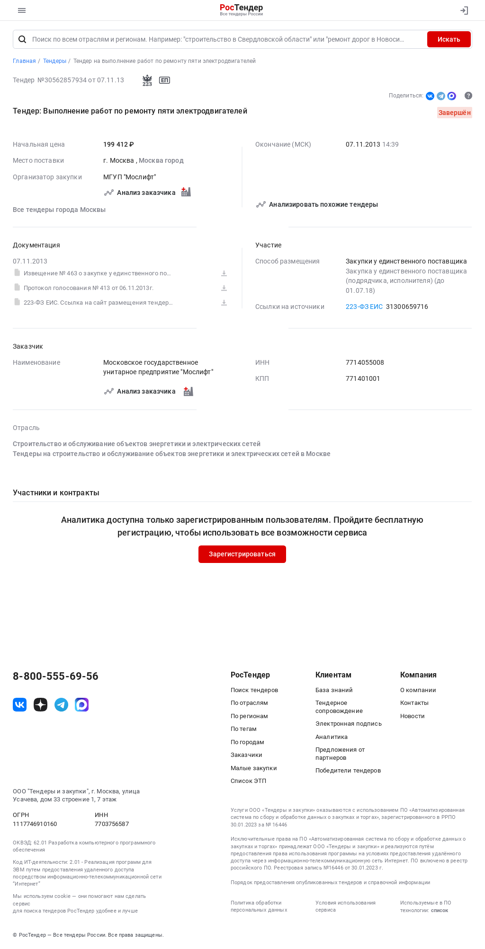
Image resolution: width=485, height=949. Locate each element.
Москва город (161, 161)
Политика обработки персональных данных (259, 906)
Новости (412, 716)
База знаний (334, 690)
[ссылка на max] (82, 705)
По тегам (244, 728)
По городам (247, 742)
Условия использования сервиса (345, 906)
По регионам (250, 716)
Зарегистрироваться (242, 554)
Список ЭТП (248, 780)
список (439, 910)
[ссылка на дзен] (40, 705)
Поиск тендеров (254, 690)
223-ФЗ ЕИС (364, 306)
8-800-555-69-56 (56, 676)
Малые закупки (254, 768)
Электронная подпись (348, 723)
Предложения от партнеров (340, 753)
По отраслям (250, 702)
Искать (449, 39)
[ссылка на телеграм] (61, 705)
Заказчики (246, 754)
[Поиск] (22, 39)
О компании (418, 690)
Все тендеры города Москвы (59, 209)
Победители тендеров (348, 770)
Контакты (414, 702)
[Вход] (462, 10)
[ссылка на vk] (20, 705)
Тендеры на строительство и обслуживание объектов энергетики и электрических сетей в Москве (172, 453)
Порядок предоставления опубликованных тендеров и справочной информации (330, 882)
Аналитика (331, 736)
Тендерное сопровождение (339, 706)
